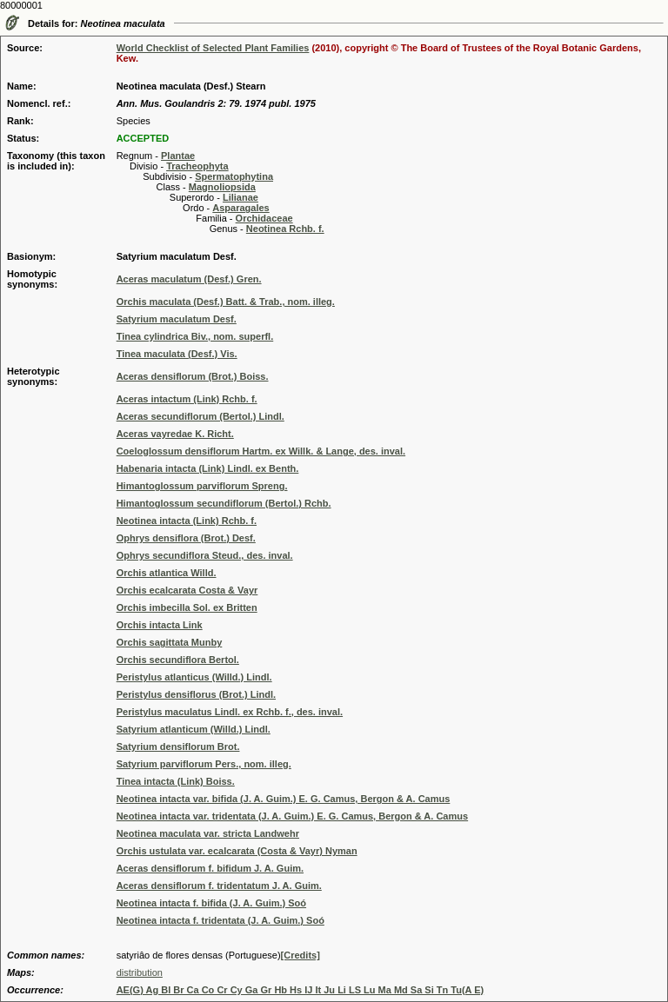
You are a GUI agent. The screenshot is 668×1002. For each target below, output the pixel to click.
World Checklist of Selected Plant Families (213, 48)
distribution (140, 972)
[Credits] (300, 955)
